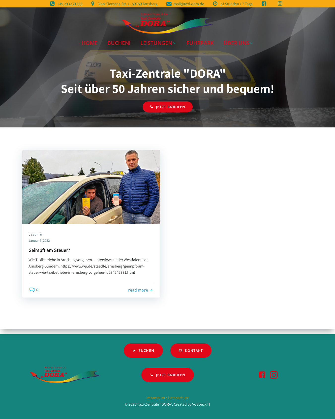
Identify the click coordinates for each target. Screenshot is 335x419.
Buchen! (118, 40)
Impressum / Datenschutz (167, 398)
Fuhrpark (199, 40)
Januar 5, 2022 (40, 245)
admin (38, 239)
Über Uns (238, 40)
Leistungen (158, 40)
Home (89, 40)
